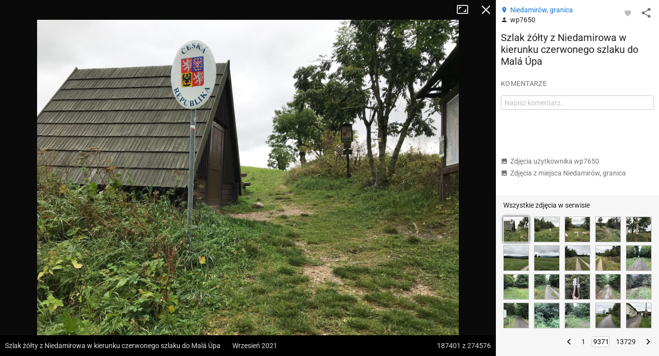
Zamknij (486, 10)
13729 (626, 342)
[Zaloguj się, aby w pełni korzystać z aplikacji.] (628, 13)
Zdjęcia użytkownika (550, 161)
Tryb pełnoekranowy (466, 10)
